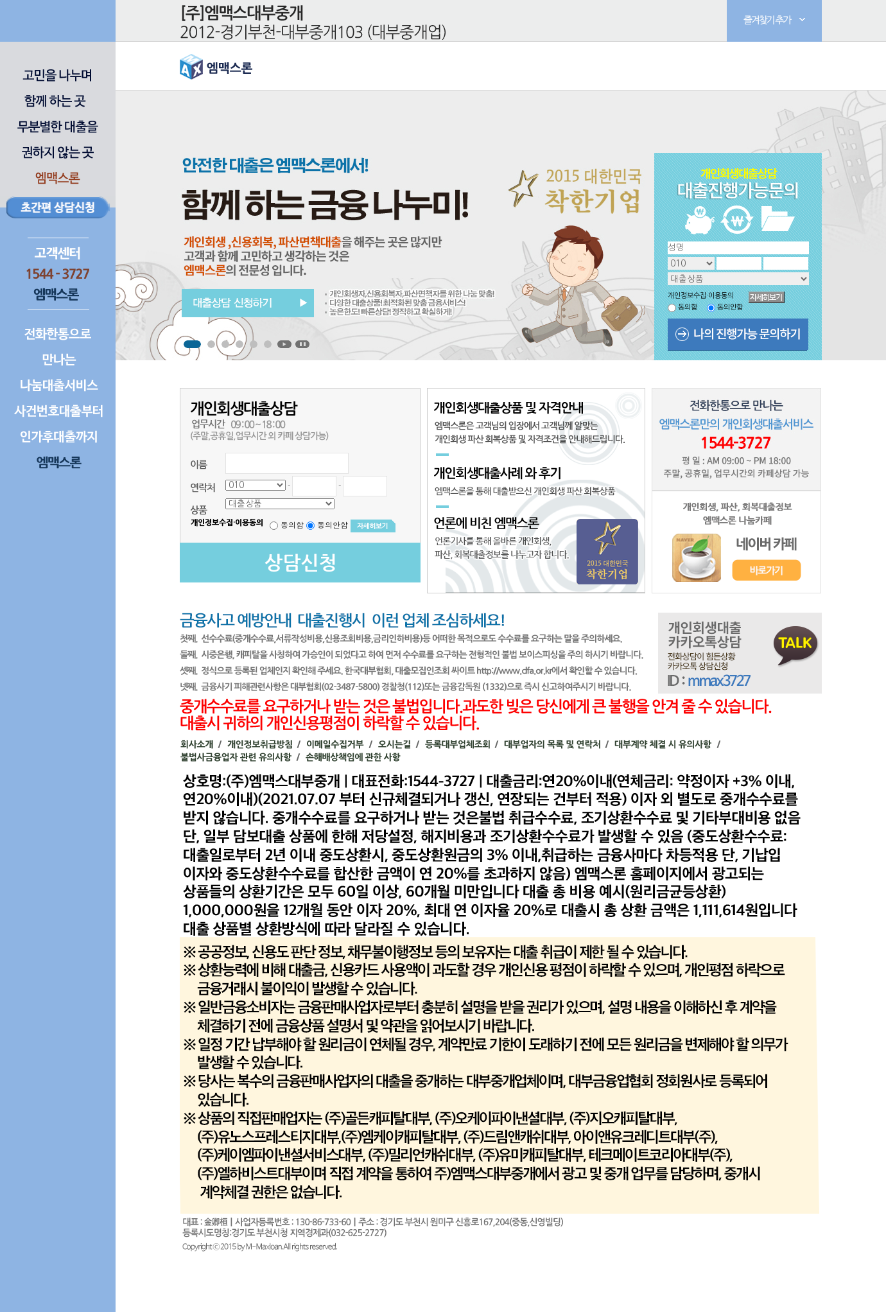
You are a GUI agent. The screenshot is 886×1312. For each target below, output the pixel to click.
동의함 (687, 307)
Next (536, 318)
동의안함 (730, 307)
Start (284, 344)
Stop (302, 344)
